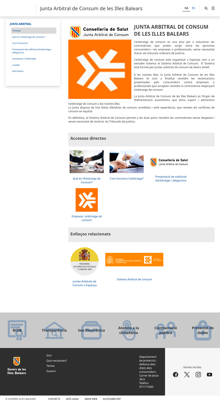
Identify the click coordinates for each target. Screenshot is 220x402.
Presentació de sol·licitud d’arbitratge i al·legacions (171, 178)
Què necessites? (56, 361)
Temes (50, 366)
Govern (51, 371)
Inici (49, 355)
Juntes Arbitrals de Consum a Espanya (85, 283)
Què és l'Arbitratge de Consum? (87, 180)
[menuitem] (213, 8)
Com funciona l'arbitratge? (127, 178)
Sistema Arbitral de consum (134, 279)
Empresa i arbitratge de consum (87, 218)
